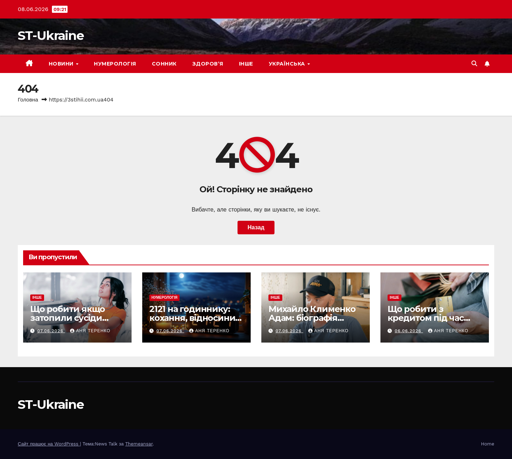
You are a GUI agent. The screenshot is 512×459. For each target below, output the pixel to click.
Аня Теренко (90, 330)
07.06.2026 (51, 330)
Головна (28, 100)
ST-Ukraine (51, 35)
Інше (246, 64)
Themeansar (139, 444)
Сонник (164, 64)
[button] (474, 63)
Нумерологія (115, 64)
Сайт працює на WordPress (49, 444)
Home (487, 444)
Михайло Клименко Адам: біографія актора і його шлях (312, 318)
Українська (288, 64)
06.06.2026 (409, 330)
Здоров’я (207, 64)
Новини (62, 64)
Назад (255, 227)
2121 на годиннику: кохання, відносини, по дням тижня (193, 318)
